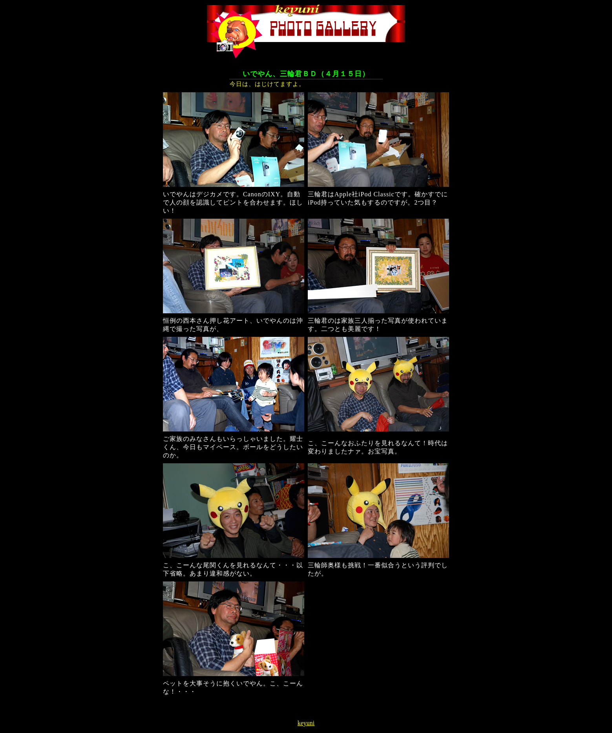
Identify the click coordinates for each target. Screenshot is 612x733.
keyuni (306, 723)
